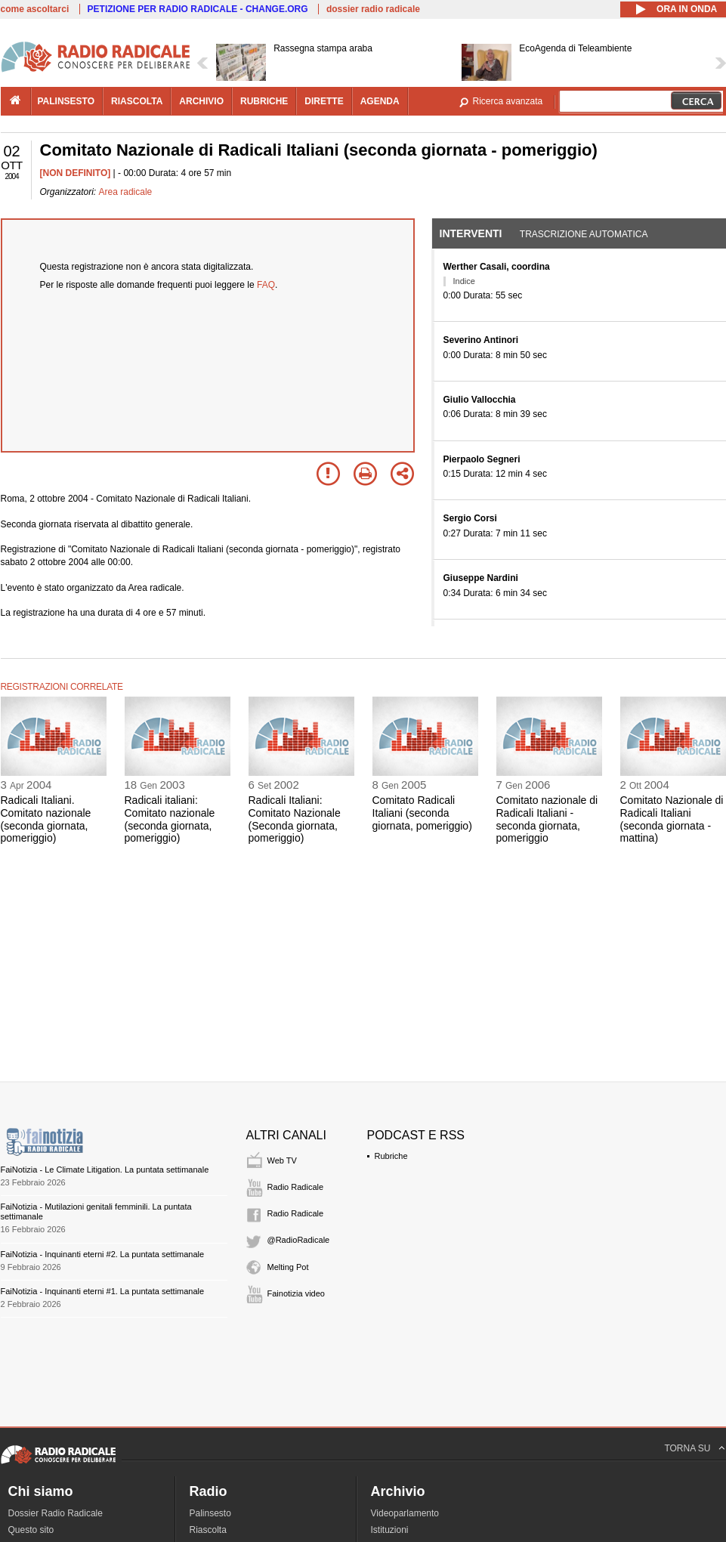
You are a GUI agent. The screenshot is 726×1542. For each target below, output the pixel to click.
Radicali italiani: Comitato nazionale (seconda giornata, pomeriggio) (170, 819)
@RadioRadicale (298, 1239)
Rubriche (391, 1155)
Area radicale (126, 192)
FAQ (266, 285)
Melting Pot (288, 1267)
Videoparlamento (405, 1513)
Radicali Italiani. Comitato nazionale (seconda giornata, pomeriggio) (46, 819)
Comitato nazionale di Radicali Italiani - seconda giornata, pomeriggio (547, 819)
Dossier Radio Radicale (55, 1513)
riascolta (136, 101)
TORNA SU (687, 1448)
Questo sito (31, 1530)
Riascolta (208, 1530)
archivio (201, 101)
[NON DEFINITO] (75, 173)
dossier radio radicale (373, 9)
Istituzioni (390, 1530)
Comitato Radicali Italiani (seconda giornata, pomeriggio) (422, 813)
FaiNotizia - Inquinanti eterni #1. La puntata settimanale (103, 1291)
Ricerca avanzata (508, 101)
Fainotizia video (296, 1293)
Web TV (282, 1160)
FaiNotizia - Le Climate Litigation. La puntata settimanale (105, 1169)
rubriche (264, 101)
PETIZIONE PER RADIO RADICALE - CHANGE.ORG (198, 9)
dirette (323, 101)
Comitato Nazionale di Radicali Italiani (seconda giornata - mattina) (672, 819)
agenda (380, 101)
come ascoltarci (35, 9)
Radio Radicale (295, 1186)
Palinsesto (210, 1513)
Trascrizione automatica (584, 234)
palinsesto (66, 101)
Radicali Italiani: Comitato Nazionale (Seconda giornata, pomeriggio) (295, 819)
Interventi (471, 233)
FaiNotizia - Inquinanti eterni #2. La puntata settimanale (103, 1254)
